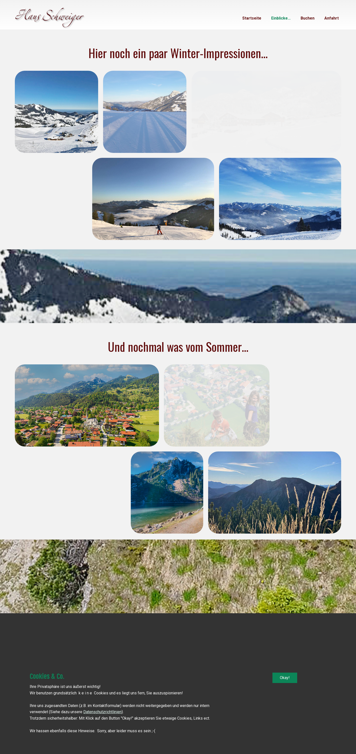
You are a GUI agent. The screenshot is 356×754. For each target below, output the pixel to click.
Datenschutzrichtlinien (102, 711)
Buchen (307, 18)
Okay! (285, 677)
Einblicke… (281, 18)
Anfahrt (331, 18)
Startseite (251, 18)
